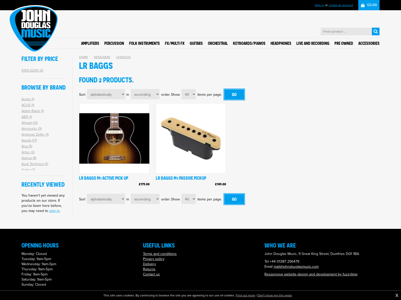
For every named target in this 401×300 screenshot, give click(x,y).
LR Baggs (123, 57)
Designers (102, 57)
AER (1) (26, 117)
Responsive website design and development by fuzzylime (311, 274)
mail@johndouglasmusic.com (296, 266)
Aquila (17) (29, 140)
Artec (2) (28, 152)
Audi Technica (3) (34, 164)
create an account (341, 5)
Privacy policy (153, 259)
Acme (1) (27, 99)
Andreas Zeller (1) (35, 134)
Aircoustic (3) (31, 128)
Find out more (245, 295)
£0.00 (372, 5)
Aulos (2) (28, 170)
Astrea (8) (28, 158)
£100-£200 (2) (32, 70)
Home (83, 57)
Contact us (151, 274)
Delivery (149, 264)
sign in (54, 210)
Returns (149, 269)
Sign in (319, 5)
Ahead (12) (29, 122)
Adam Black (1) (32, 111)
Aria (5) (26, 146)
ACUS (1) (27, 105)
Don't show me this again (275, 295)
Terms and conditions (160, 253)
